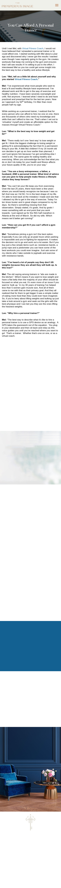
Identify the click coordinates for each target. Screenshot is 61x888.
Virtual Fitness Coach (32, 48)
